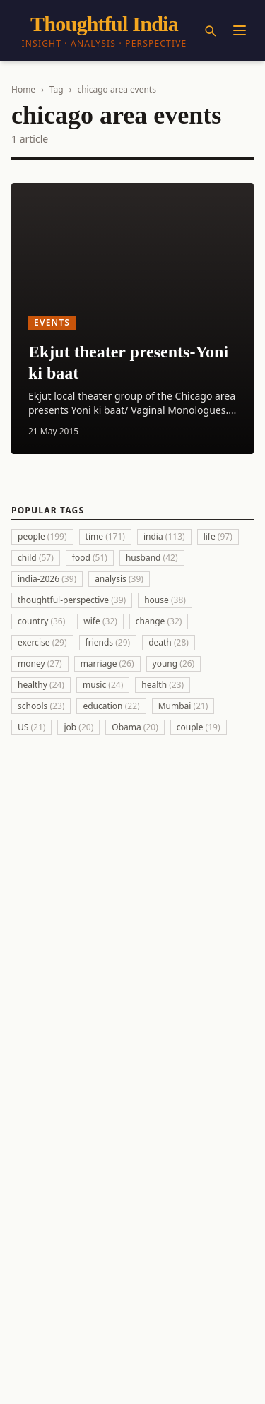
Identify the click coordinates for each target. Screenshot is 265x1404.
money (40, 664)
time (105, 536)
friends (108, 642)
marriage (107, 664)
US (31, 727)
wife (100, 621)
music (103, 685)
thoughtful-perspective (72, 600)
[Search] (210, 30)
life (218, 536)
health (162, 685)
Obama (135, 727)
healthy (41, 685)
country (41, 621)
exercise (42, 642)
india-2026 (47, 579)
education (111, 706)
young (174, 664)
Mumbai (183, 706)
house (165, 600)
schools (41, 706)
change (159, 621)
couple (198, 727)
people (42, 536)
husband (152, 558)
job (78, 727)
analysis (119, 579)
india (164, 536)
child (36, 558)
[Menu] (239, 30)
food (89, 558)
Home (23, 89)
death (168, 642)
